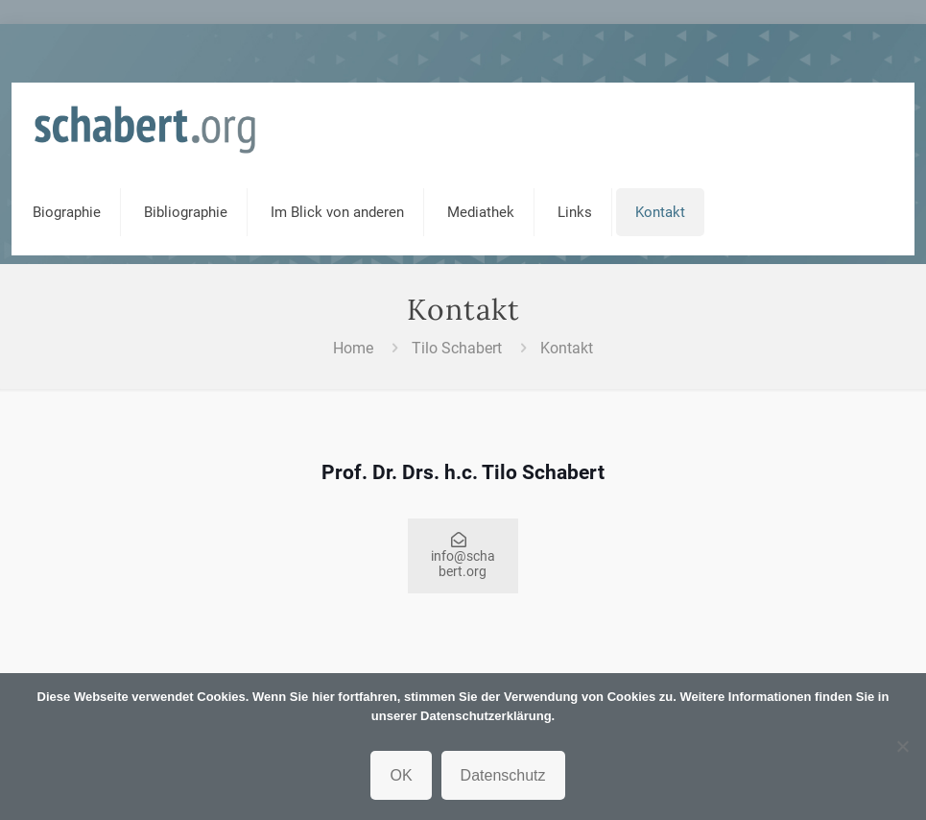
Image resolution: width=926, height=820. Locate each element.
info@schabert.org (463, 556)
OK (401, 775)
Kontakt (566, 348)
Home (353, 348)
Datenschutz (503, 775)
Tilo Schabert (457, 348)
